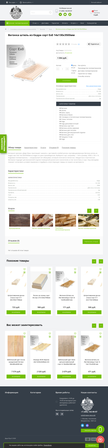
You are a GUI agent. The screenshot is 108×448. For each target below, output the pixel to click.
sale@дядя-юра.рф (88, 415)
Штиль (62, 110)
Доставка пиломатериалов (87, 71)
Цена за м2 (73, 72)
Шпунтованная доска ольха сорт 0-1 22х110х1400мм (92, 297)
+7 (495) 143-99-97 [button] (89, 412)
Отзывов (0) (54, 147)
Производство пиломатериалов (89, 68)
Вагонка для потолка (67, 130)
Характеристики (30, 147)
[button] (11, 2)
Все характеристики (93, 86)
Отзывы (46, 28)
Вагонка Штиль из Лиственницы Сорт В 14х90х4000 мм (67, 297)
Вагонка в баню (66, 115)
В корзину (67, 81)
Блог (82, 23)
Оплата (65, 23)
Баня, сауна (64, 113)
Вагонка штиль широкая (69, 128)
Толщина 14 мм (65, 137)
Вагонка (63, 108)
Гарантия (55, 23)
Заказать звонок (90, 430)
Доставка (45, 23)
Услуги (43, 147)
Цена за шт (73, 66)
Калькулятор (92, 23)
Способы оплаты (84, 76)
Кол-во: (58, 65)
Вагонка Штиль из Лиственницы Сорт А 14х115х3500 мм (92, 362)
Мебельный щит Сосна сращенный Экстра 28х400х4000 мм (16, 362)
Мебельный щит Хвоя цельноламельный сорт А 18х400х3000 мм (67, 362)
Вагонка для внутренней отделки (72, 132)
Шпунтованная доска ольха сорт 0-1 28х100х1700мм (16, 297)
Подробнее (48, 445)
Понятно (92, 446)
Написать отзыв (91, 241)
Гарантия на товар (85, 74)
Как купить (82, 65)
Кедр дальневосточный (68, 124)
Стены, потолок (65, 119)
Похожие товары (69, 147)
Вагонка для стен (66, 135)
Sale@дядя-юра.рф (65, 8)
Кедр (62, 121)
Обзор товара (14, 147)
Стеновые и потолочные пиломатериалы (75, 117)
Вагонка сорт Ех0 (66, 126)
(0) (79, 44)
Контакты (36, 28)
